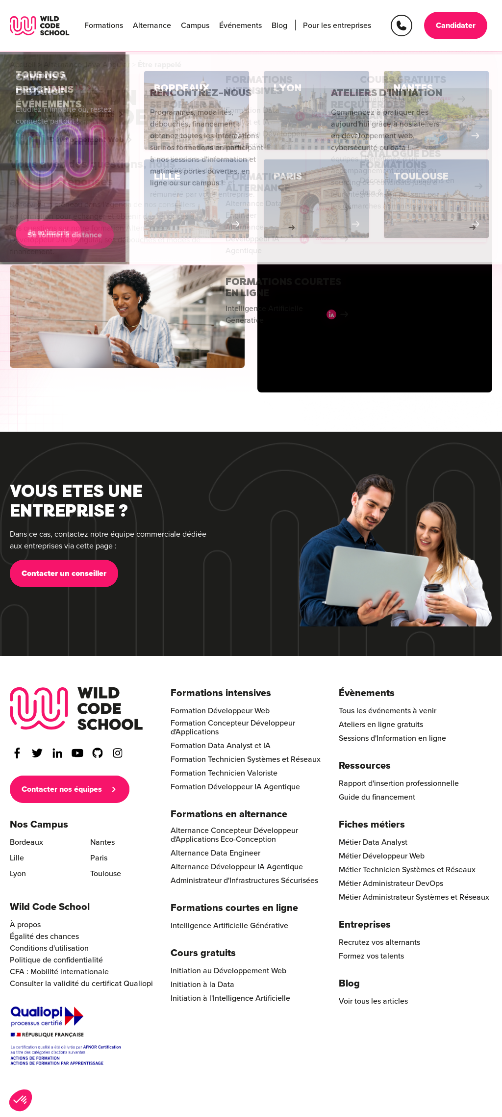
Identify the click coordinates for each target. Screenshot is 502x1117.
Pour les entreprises (337, 25)
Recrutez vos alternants (379, 942)
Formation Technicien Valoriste (224, 773)
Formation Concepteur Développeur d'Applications (233, 727)
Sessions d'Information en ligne (392, 738)
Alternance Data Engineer (215, 853)
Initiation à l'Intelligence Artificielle (230, 998)
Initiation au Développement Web (228, 970)
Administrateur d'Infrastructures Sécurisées (244, 880)
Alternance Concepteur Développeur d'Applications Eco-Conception (234, 835)
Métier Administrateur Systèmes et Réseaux (414, 897)
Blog (279, 25)
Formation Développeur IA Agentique (235, 786)
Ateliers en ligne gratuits (381, 724)
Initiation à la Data (202, 984)
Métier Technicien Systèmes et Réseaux (407, 869)
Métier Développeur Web (382, 856)
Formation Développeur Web (220, 710)
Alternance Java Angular (87, 65)
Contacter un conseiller (64, 577)
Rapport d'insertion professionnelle (399, 783)
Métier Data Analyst (373, 842)
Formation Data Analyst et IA (221, 745)
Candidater (456, 25)
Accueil (23, 65)
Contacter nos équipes (62, 789)
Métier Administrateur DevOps (391, 883)
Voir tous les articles (373, 1001)
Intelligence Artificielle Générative (229, 925)
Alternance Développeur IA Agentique (237, 866)
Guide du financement (377, 797)
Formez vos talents (371, 956)
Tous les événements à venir (387, 710)
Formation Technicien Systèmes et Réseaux (246, 759)
